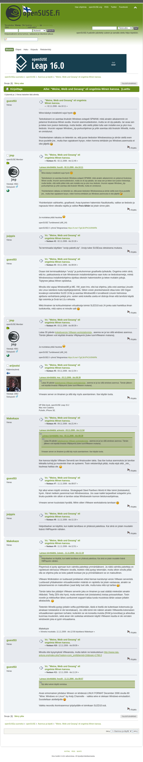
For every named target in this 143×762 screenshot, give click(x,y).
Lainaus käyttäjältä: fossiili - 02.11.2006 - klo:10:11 (61, 167)
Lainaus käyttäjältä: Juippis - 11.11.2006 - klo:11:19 (61, 553)
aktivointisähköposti (18, 27)
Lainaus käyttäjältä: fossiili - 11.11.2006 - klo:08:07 (61, 679)
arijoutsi (15, 365)
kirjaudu (35, 25)
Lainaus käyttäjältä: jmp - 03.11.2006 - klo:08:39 (60, 377)
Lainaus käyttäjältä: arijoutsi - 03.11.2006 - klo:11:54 (62, 430)
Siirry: (108, 731)
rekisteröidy (47, 25)
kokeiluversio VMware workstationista (73, 332)
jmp (12, 155)
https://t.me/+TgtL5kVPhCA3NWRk (82, 228)
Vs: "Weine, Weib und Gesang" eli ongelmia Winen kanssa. (62, 156)
